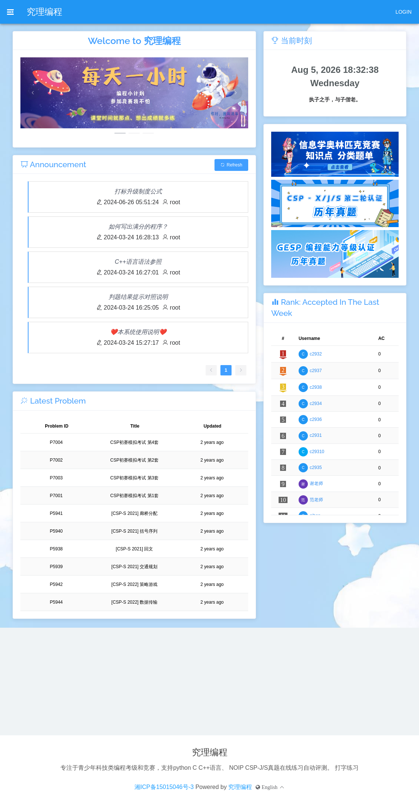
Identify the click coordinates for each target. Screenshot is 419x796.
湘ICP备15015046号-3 (164, 787)
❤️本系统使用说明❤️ (138, 332)
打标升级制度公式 (138, 191)
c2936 (316, 419)
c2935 (316, 467)
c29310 (317, 451)
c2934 (316, 403)
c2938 (316, 387)
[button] (270, 787)
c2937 (316, 370)
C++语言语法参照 (138, 262)
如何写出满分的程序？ (138, 226)
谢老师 (316, 483)
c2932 (316, 354)
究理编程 (44, 12)
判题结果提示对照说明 (138, 297)
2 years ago (212, 442)
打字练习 (347, 768)
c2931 (316, 435)
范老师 (316, 499)
